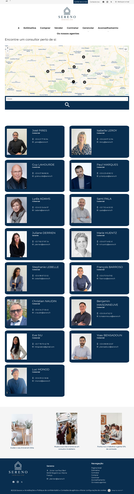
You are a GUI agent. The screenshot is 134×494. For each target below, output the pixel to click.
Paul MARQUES (107, 164)
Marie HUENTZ (107, 233)
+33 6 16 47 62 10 (105, 313)
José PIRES (39, 130)
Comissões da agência (69, 490)
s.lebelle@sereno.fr (42, 279)
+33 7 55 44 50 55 (106, 207)
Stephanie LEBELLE (45, 267)
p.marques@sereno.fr (108, 176)
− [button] (7, 51)
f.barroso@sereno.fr (107, 279)
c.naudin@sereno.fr (42, 313)
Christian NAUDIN (44, 301)
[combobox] (67, 99)
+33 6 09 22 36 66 (41, 378)
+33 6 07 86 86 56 (41, 173)
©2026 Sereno (17, 490)
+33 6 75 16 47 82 (106, 276)
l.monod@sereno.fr (42, 381)
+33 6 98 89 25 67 (106, 344)
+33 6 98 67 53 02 (42, 276)
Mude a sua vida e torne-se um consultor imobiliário (66, 448)
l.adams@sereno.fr (42, 210)
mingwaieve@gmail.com (44, 347)
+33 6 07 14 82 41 (106, 242)
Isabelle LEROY (107, 130)
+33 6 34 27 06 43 (42, 310)
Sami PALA (104, 198)
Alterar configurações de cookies (93, 490)
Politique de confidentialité (48, 490)
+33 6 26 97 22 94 (106, 139)
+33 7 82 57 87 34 (42, 242)
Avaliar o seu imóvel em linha (22, 448)
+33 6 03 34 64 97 (42, 207)
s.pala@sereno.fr (106, 210)
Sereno (50, 466)
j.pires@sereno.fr (41, 142)
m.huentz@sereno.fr (107, 244)
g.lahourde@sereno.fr (43, 176)
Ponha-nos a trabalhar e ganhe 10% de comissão (111, 448)
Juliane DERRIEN (43, 233)
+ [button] (7, 48)
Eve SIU (37, 335)
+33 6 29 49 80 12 (106, 173)
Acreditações (30, 490)
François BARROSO (110, 267)
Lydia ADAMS (41, 198)
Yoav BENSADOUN (109, 335)
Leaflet (127, 94)
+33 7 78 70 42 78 (42, 344)
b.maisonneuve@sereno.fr (109, 316)
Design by (117, 490)
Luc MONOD (40, 369)
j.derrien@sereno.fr (42, 244)
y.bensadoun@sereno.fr (108, 347)
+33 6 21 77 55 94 (41, 139)
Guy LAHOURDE (43, 164)
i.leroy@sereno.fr (106, 142)
